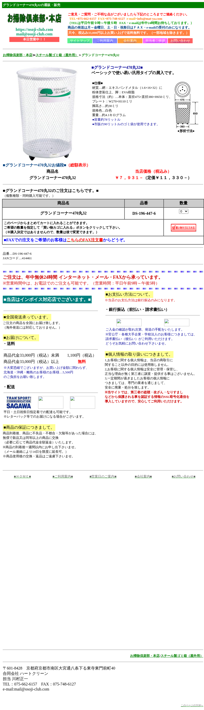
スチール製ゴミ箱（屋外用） (57, 55)
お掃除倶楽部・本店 (17, 55)
